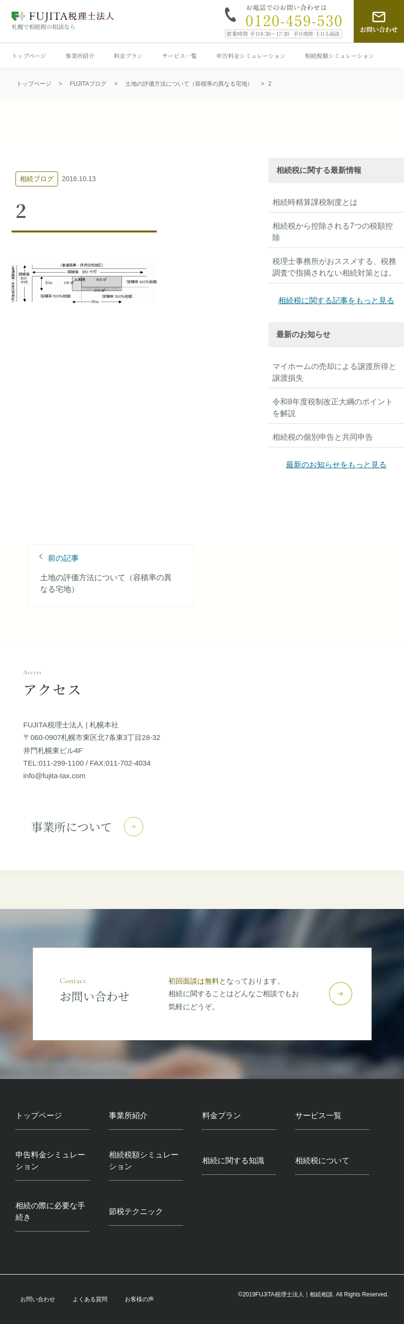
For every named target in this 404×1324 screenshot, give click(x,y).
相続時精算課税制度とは (315, 202)
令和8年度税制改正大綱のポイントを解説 (332, 407)
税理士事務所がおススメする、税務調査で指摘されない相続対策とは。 (334, 267)
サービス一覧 (179, 55)
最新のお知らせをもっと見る (336, 465)
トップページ (29, 55)
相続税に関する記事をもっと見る (336, 300)
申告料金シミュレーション (250, 55)
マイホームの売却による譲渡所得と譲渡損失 (334, 372)
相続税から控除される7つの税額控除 (332, 232)
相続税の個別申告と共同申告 (322, 437)
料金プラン (128, 55)
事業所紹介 (79, 55)
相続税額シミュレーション (339, 55)
